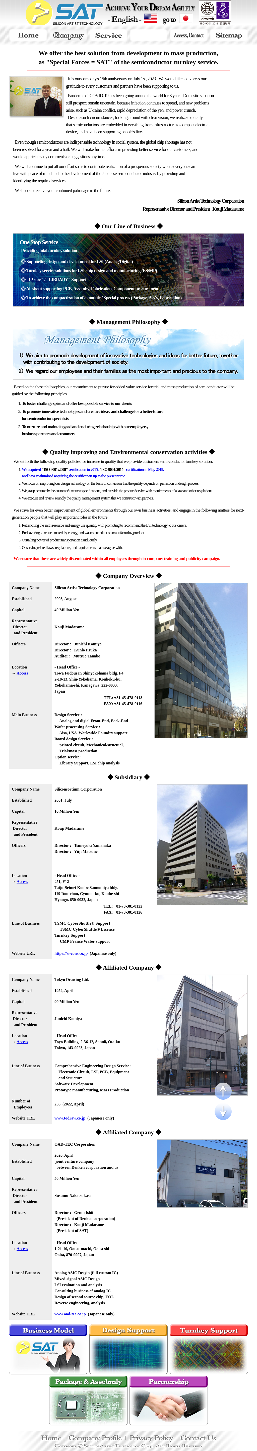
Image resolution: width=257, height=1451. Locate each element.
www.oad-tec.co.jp (70, 1314)
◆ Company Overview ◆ (128, 576)
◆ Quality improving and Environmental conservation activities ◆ (128, 452)
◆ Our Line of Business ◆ (128, 226)
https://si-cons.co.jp (71, 953)
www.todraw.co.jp (69, 1118)
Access (22, 673)
